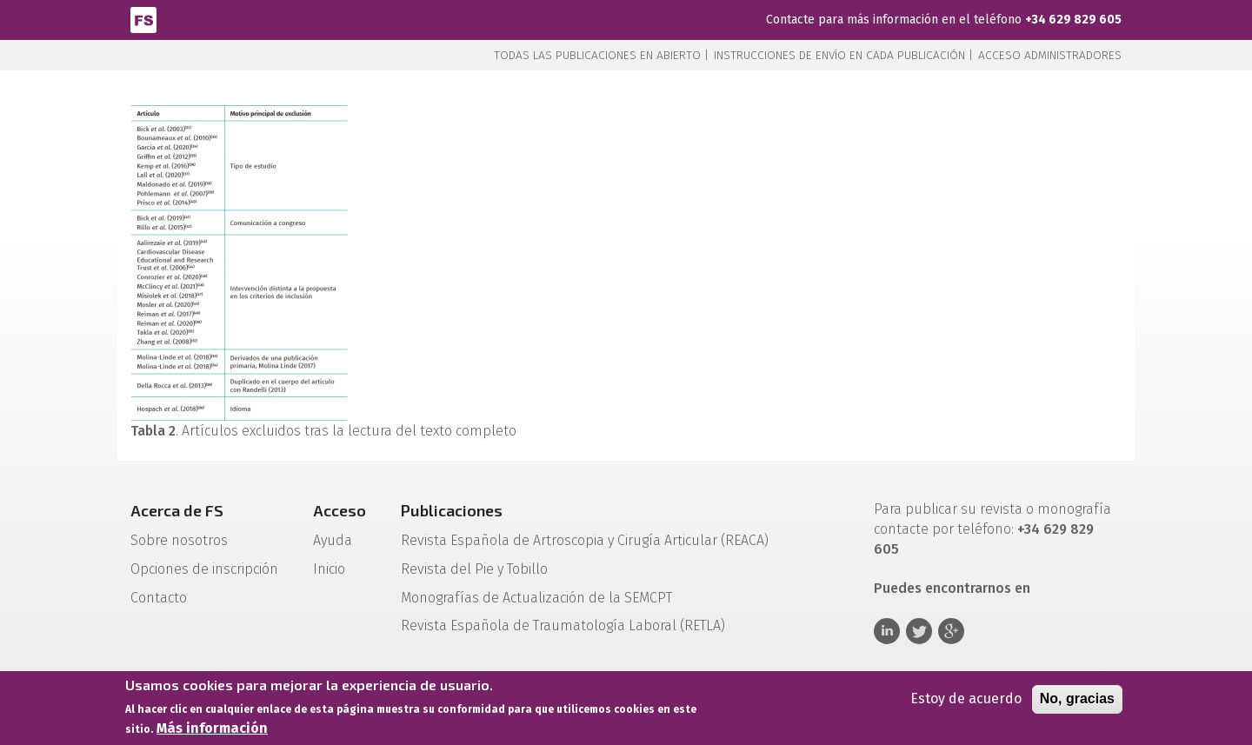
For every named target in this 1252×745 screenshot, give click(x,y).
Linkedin (887, 631)
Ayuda (332, 540)
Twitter (919, 631)
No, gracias (1077, 701)
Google (951, 631)
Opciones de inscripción (204, 569)
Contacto (158, 597)
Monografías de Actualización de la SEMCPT (536, 597)
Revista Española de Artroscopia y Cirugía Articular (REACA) (585, 540)
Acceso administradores (1050, 55)
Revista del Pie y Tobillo (474, 569)
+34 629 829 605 (1073, 19)
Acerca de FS (176, 510)
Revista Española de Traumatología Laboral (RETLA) (563, 625)
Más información (212, 730)
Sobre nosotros (179, 540)
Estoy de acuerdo (966, 701)
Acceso (339, 510)
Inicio (329, 569)
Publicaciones (452, 510)
